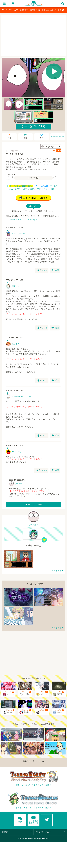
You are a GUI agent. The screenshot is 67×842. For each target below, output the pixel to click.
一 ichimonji (16, 452)
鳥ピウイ (15, 344)
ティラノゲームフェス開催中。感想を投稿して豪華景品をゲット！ (33, 10)
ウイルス (53, 186)
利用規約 (5, 832)
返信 (55, 270)
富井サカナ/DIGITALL (21, 233)
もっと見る (56, 571)
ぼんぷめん (19, 484)
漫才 (25, 189)
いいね (42, 270)
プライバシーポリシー (43, 832)
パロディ (31, 189)
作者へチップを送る (57, 136)
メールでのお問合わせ (33, 819)
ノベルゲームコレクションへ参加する (21, 219)
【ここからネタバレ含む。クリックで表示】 (24, 314)
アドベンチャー (43, 189)
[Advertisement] (33, 35)
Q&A (20, 819)
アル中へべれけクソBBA (22, 396)
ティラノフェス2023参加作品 (21, 186)
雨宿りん (15, 286)
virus (11, 189)
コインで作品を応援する (33, 197)
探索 (52, 189)
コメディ (18, 189)
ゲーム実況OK (42, 186)
